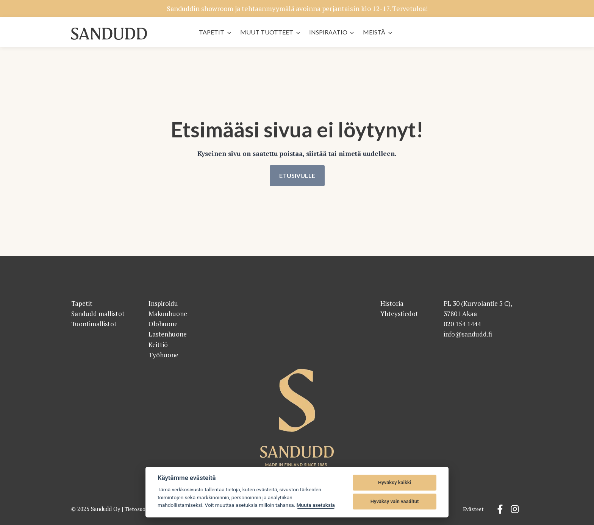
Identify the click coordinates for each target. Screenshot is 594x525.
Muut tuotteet (266, 32)
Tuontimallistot (94, 323)
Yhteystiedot (399, 313)
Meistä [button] (374, 32)
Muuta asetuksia (316, 505)
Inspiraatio (328, 32)
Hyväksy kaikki (394, 482)
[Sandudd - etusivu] (109, 34)
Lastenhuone (167, 334)
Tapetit (211, 32)
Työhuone (163, 355)
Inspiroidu (163, 303)
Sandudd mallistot (98, 313)
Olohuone (163, 323)
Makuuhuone (167, 313)
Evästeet (473, 509)
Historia (391, 303)
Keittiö (158, 344)
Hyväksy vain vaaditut (394, 501)
